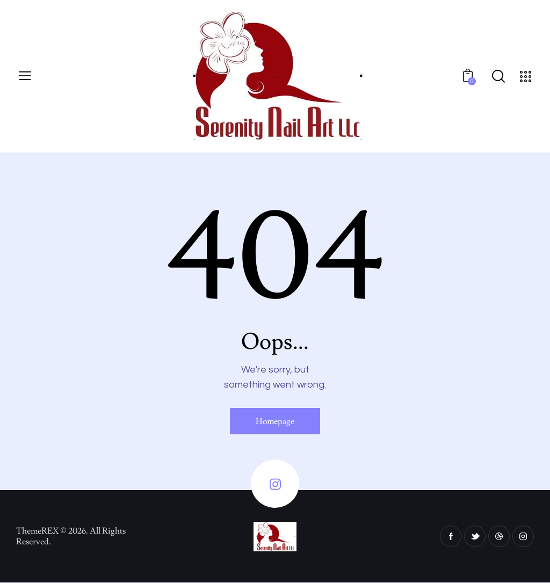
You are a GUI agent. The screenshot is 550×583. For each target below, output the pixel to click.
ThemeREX (37, 531)
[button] (25, 76)
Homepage (275, 421)
